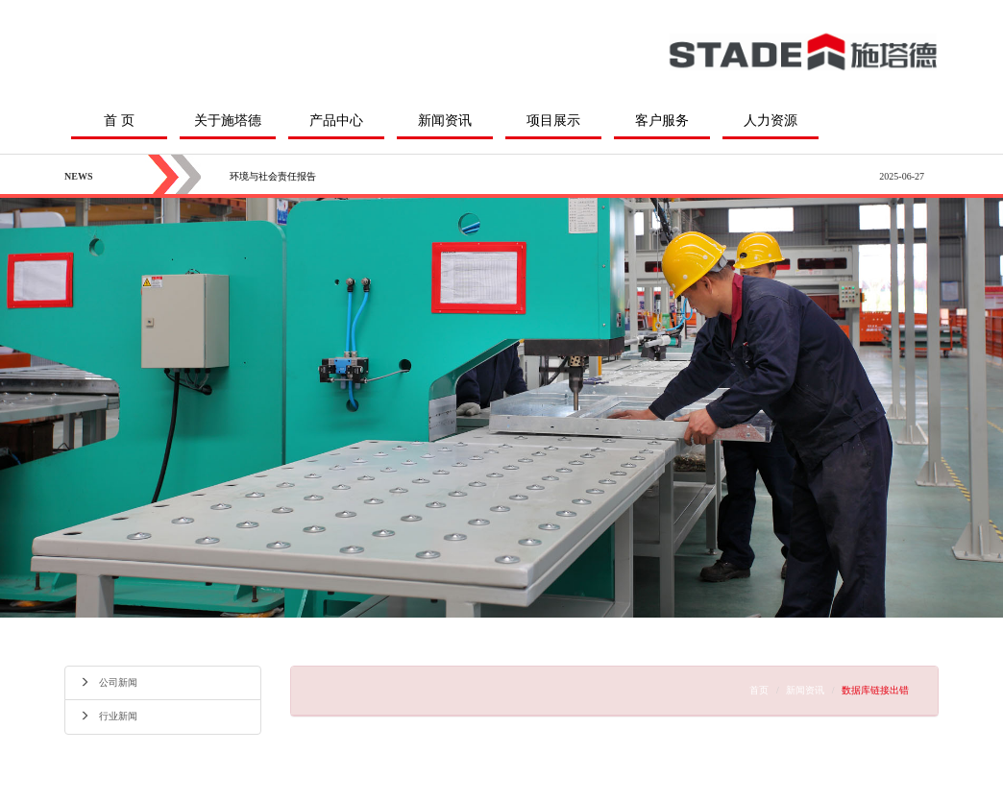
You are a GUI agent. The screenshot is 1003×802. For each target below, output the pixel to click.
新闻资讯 (445, 120)
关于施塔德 (227, 120)
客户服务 (662, 120)
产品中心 (336, 120)
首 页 (119, 120)
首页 (759, 690)
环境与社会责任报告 (273, 176)
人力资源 (770, 120)
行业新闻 (108, 716)
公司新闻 (108, 682)
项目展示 (553, 120)
